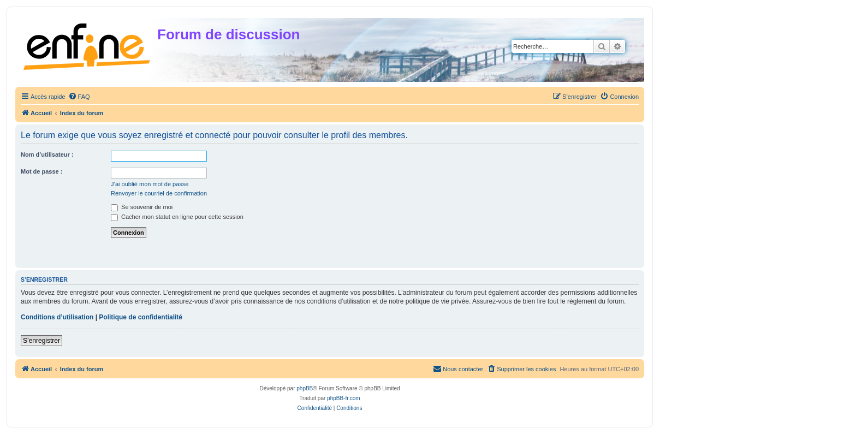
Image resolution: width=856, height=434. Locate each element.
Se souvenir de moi (142, 207)
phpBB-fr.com (343, 398)
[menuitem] (79, 96)
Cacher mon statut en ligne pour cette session (177, 216)
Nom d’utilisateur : (47, 154)
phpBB (304, 388)
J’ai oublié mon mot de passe (149, 184)
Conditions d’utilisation (57, 317)
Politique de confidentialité (140, 317)
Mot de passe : (41, 171)
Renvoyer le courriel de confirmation (159, 193)
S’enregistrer (41, 340)
